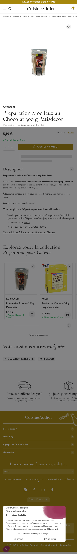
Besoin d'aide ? (38, 429)
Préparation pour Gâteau (62, 16)
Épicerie (16, 16)
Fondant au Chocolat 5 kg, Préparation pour (55, 305)
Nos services (38, 452)
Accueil (6, 16)
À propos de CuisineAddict (38, 444)
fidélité (71, 132)
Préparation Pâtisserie (39, 16)
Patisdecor (46, 359)
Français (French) (38, 499)
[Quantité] (8, 147)
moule (26, 222)
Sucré (25, 16)
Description (38, 169)
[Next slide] (69, 325)
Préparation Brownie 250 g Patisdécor (20, 305)
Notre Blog (38, 436)
